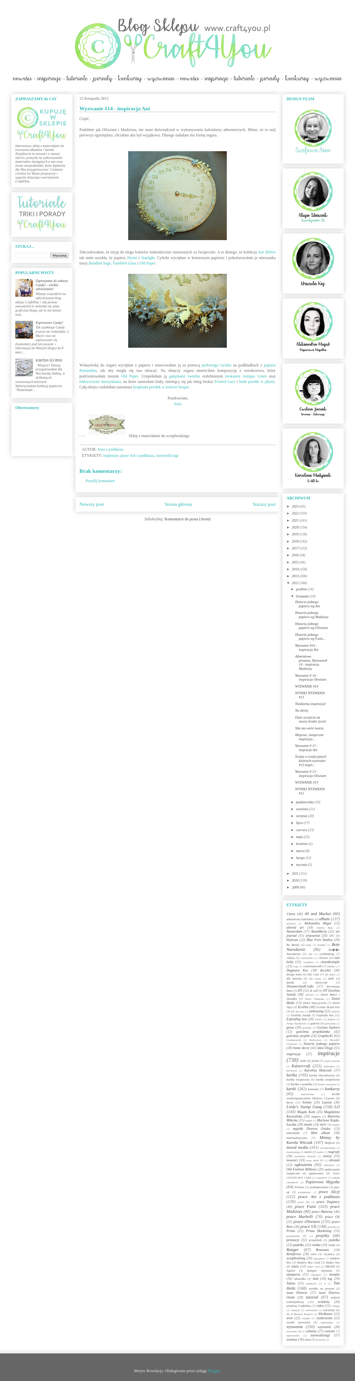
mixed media (297, 1147)
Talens (290, 1283)
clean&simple (330, 962)
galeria (315, 1023)
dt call (314, 990)
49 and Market (318, 913)
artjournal (313, 935)
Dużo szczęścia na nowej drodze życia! (310, 719)
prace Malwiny (322, 1212)
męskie (336, 1124)
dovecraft (321, 982)
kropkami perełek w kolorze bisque (161, 387)
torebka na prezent (321, 1288)
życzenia (320, 1339)
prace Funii (305, 1206)
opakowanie (316, 1173)
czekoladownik (312, 966)
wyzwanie (324, 1327)
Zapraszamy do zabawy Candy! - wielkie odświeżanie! (52, 285)
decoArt (325, 970)
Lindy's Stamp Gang (304, 1106)
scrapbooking (295, 1258)
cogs (296, 966)
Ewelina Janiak (301, 1015)
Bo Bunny (292, 945)
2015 (296, 562)
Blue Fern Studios (320, 940)
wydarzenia (324, 1318)
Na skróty (301, 710)
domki (290, 982)
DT (300, 990)
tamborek (311, 1283)
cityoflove (308, 962)
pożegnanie (304, 1192)
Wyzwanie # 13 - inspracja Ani (306, 748)
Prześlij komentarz (100, 481)
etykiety (335, 1011)
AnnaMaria (319, 931)
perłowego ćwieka (216, 365)
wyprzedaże (326, 1322)
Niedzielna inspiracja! (310, 704)
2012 (296, 583)
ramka (316, 1245)
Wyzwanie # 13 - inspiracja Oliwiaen (310, 774)
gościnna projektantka (313, 1032)
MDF (323, 1124)
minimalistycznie (296, 1138)
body (308, 944)
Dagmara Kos (297, 970)
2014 (296, 569)
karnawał (291, 1070)
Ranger (292, 1249)
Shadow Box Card (308, 1262)
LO (337, 1106)
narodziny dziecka (305, 1156)
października (305, 802)
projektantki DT (296, 1235)
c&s (310, 954)
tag (330, 1279)
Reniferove (293, 1254)
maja (300, 837)
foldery (332, 1019)
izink (303, 1061)
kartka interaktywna (322, 1075)
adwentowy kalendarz (300, 919)
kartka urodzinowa (328, 1079)
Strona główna (178, 504)
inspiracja (293, 1054)
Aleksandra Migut (317, 923)
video (320, 1306)
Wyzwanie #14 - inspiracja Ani (306, 648)
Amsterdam (294, 931)
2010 (296, 880)
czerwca (302, 830)
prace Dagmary (328, 1202)
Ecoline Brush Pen (328, 1007)
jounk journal (332, 1060)
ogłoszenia (303, 1164)
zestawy (291, 1339)
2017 (296, 548)
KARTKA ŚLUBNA (49, 360)
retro (314, 1254)
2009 (296, 887)
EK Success (297, 1011)
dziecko (309, 994)
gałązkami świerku (184, 376)
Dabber (331, 966)
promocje (292, 1240)
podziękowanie (319, 1187)
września (302, 809)
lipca (300, 823)
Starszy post (264, 504)
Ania (177, 404)
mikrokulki (293, 1133)
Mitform (330, 1143)
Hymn (132, 258)
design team (294, 974)
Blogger (214, 1371)
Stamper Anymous (319, 1270)
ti (325, 1283)
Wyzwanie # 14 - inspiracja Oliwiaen (310, 678)
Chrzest (323, 958)
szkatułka (300, 1279)
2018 (296, 541)
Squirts (290, 1270)
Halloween (315, 1039)
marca (300, 851)
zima (308, 1339)
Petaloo (299, 1187)
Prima (290, 1231)
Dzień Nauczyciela (314, 1003)
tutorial (312, 1297)
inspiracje (110, 455)
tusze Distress (296, 1293)
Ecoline (303, 1007)
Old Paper (147, 263)
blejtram (292, 940)
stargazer (316, 1274)
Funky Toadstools (296, 1023)
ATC (332, 935)
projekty (322, 1235)
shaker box (333, 1262)
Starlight (148, 258)
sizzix (295, 1266)
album (324, 919)
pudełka (334, 1240)
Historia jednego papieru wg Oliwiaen (311, 626)
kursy (289, 1102)
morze (308, 1152)
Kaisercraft (301, 1066)
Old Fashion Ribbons (301, 1169)
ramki (331, 1245)
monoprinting (327, 1147)
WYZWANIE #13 (306, 782)
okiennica (329, 1165)
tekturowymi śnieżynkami (100, 381)
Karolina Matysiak (318, 1070)
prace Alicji (329, 1191)
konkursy (332, 1088)
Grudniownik (293, 1039)
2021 (296, 520)
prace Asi (304, 1201)
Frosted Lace (224, 381)
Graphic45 (325, 1036)
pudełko (298, 1245)
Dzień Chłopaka (314, 998)
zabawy (311, 1331)
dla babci (330, 974)
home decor (301, 1048)
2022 (296, 513)
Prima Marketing (319, 1231)
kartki (291, 1088)
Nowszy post (91, 504)
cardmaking (327, 954)
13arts (290, 914)
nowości (292, 1160)
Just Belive (267, 252)
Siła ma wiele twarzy (309, 728)
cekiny (290, 958)
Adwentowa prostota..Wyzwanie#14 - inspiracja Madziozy (311, 663)
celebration (306, 957)
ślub (315, 1279)
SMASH (330, 1266)
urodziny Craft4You (298, 1306)
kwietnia (302, 844)
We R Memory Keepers (299, 1314)
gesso (290, 1027)
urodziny (324, 1302)
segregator (319, 1258)
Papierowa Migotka (322, 1182)
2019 (296, 534)
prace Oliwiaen (307, 1221)
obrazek (334, 1160)
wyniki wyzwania (298, 1322)
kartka (291, 1075)
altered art (295, 927)
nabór (320, 1152)
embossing (316, 1011)
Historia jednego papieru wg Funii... (310, 637)
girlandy (307, 1027)
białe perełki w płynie (257, 381)
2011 (295, 873)
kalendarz (329, 1066)
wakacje (295, 1310)
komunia (313, 1089)
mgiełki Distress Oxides (312, 1129)
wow (289, 1318)
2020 (296, 527)
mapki (308, 1120)
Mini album (320, 1133)
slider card (313, 1266)
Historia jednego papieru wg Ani (307, 604)
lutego (300, 858)
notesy (327, 1156)
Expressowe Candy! (49, 323)
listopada (303, 596)
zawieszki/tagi (167, 455)
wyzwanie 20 (293, 1331)
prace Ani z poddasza (137, 455)
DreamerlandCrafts (300, 986)
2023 (296, 506)
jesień (315, 1061)
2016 (296, 555)
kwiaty (307, 1102)
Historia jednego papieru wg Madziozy (312, 615)
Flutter (318, 1019)
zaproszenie (292, 1335)
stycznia (302, 865)
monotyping (293, 1152)
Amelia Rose (325, 927)
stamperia (293, 1274)
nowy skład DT (314, 1160)
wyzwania (294, 1326)
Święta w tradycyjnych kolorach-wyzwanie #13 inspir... (310, 761)
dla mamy (315, 978)
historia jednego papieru (322, 1044)
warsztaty (329, 1310)
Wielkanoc (325, 1314)
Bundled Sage (100, 263)
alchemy (291, 923)
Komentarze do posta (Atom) (187, 519)
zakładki (330, 1331)
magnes (315, 1116)
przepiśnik (315, 1240)
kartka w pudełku (301, 1084)
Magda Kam (306, 1112)
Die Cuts (313, 974)
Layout (327, 1102)
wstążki (306, 1318)
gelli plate (330, 1023)
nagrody (334, 1152)
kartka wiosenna (327, 1084)
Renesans (322, 1250)
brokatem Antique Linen (245, 376)
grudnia (302, 589)
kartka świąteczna (297, 1079)
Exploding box (296, 1019)
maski (308, 1124)
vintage (336, 1305)
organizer (321, 1177)
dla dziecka (294, 978)
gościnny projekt (298, 1036)
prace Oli (332, 1217)
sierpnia (302, 816)
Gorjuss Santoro (328, 1027)
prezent (332, 1226)
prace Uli (308, 1226)
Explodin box (325, 1015)
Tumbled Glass (125, 263)
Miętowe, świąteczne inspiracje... (309, 737)
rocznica (329, 1254)
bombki (322, 944)
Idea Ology (325, 1048)
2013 (296, 576)
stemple (334, 1274)
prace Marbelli (299, 1216)
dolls (331, 978)
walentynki (311, 1310)
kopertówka (307, 1094)
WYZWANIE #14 (306, 686)
